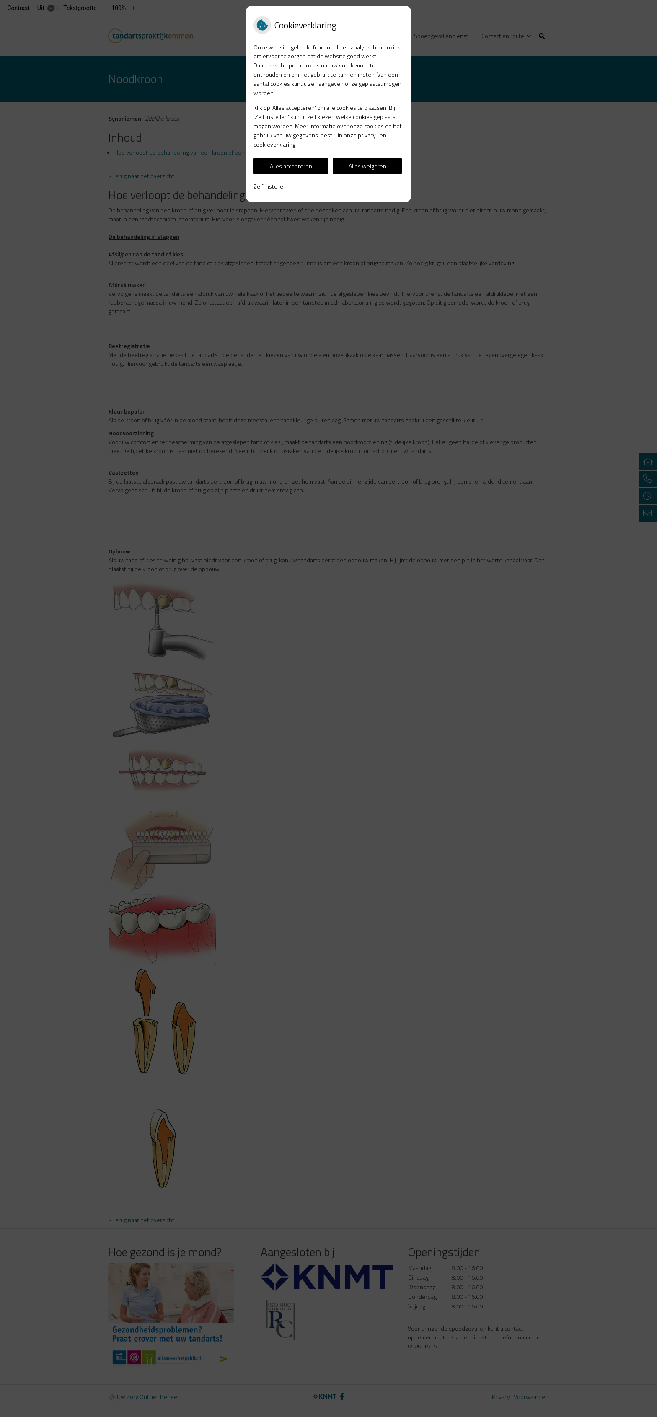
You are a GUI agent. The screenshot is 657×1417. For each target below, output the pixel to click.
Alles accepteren (291, 166)
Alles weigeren (367, 166)
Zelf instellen (270, 186)
